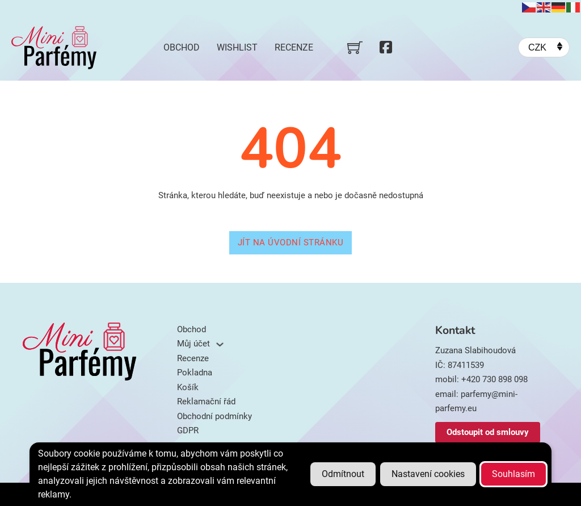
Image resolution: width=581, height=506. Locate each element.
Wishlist (237, 47)
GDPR (188, 430)
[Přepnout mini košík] (355, 47)
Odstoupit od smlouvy (488, 432)
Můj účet (193, 343)
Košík (188, 387)
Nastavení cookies (428, 474)
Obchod (181, 47)
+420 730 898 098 (494, 379)
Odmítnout (343, 474)
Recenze (294, 47)
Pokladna (194, 372)
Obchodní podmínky (214, 416)
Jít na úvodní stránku (291, 242)
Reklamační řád (206, 401)
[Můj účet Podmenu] (220, 344)
